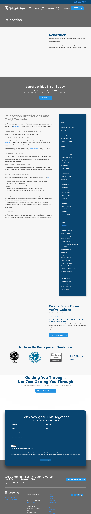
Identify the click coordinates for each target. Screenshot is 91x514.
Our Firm (51, 471)
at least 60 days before (34, 127)
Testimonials (52, 487)
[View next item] (47, 342)
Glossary (51, 482)
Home (50, 469)
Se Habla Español (44, 2)
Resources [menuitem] (67, 8)
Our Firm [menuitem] (30, 8)
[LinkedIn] (72, 469)
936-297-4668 (80, 2)
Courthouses (52, 484)
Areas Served (52, 476)
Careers (51, 478)
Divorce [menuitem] (37, 8)
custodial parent (16, 105)
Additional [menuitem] (51, 8)
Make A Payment (63, 2)
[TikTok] (81, 469)
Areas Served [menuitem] (57, 8)
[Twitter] (75, 469)
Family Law (52, 474)
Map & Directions (31, 477)
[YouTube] (78, 469)
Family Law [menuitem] (43, 8)
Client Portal (54, 2)
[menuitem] (72, 101)
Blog (71, 2)
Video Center (52, 489)
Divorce (51, 472)
